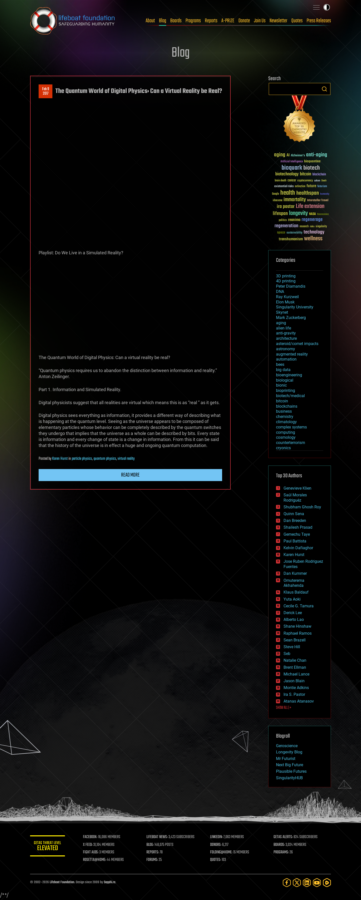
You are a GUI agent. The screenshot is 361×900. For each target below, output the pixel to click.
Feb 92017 (45, 91)
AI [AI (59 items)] (288, 155)
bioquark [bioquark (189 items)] (292, 168)
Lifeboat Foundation (62, 882)
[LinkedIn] (307, 882)
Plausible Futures (291, 771)
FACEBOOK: (90, 837)
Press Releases (319, 21)
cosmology (286, 437)
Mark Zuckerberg (291, 317)
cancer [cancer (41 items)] (292, 181)
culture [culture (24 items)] (317, 180)
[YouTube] (317, 882)
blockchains (286, 406)
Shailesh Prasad (298, 527)
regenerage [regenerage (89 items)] (312, 219)
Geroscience (287, 745)
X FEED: (88, 845)
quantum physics (105, 459)
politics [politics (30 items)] (283, 220)
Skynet (282, 312)
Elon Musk (285, 302)
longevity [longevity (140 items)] (298, 213)
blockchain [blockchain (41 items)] (319, 175)
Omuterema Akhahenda (294, 583)
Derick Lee (293, 612)
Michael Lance (296, 674)
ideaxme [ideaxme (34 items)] (277, 200)
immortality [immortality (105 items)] (295, 200)
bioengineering (289, 375)
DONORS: (216, 845)
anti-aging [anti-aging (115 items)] (316, 155)
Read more (130, 475)
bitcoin (282, 401)
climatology (286, 421)
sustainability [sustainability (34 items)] (294, 233)
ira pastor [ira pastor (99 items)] (286, 206)
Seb (287, 653)
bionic (281, 385)
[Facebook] (287, 882)
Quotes (297, 21)
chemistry (284, 416)
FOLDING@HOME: (221, 852)
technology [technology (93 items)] (314, 232)
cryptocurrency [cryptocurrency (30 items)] (305, 180)
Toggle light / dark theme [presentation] (326, 7)
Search (324, 89)
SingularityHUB (289, 777)
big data (283, 369)
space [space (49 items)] (281, 232)
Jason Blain (294, 681)
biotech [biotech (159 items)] (311, 168)
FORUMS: (152, 860)
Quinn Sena (294, 513)
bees (280, 364)
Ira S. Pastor (294, 694)
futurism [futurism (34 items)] (322, 186)
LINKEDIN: (216, 837)
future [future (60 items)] (311, 186)
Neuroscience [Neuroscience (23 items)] (323, 214)
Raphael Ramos (298, 633)
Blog (162, 21)
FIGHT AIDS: (91, 852)
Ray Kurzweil (287, 296)
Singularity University (294, 307)
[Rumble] (327, 882)
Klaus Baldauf (296, 592)
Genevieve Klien (297, 488)
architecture (286, 338)
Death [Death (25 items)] (323, 180)
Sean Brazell (295, 640)
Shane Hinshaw (297, 626)
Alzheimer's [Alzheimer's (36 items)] (298, 156)
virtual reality (126, 459)
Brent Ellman (295, 667)
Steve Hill (292, 646)
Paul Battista (295, 541)
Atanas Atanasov (299, 701)
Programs (193, 21)
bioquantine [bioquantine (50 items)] (312, 161)
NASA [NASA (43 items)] (312, 214)
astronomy (285, 349)
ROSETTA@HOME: (94, 860)
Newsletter (278, 21)
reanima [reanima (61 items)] (294, 219)
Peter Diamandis (290, 286)
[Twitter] (297, 882)
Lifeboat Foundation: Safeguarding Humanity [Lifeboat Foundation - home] (72, 21)
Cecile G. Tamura (299, 606)
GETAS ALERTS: (283, 837)
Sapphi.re (109, 882)
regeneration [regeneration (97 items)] (286, 226)
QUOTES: (215, 860)
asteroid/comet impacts (297, 343)
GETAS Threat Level (47, 847)
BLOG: (150, 845)
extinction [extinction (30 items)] (300, 186)
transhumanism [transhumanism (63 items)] (291, 239)
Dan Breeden (295, 520)
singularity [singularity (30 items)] (321, 226)
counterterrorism (290, 442)
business (284, 411)
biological (284, 380)
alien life (283, 328)
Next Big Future (289, 764)
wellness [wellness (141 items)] (313, 239)
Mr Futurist (285, 758)
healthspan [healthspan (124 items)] (307, 193)
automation (286, 359)
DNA (280, 291)
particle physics (82, 459)
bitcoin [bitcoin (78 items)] (305, 174)
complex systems (291, 427)
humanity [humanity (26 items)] (324, 194)
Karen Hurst (60, 459)
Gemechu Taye (297, 534)
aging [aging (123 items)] (279, 155)
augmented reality (292, 354)
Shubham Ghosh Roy (302, 507)
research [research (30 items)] (304, 226)
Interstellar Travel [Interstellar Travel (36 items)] (317, 200)
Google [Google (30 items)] (275, 194)
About (150, 21)
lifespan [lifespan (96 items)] (280, 213)
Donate (244, 21)
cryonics (283, 447)
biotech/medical (290, 395)
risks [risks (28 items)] (312, 226)
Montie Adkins (296, 687)
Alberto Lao (294, 619)
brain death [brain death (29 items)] (280, 180)
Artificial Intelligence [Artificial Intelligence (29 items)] (292, 161)
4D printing (286, 281)
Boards (176, 21)
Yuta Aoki (292, 599)
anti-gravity (286, 333)
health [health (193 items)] (287, 193)
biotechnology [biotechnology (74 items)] (287, 174)
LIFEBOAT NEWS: (157, 837)
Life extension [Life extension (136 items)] (310, 206)
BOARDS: (279, 845)
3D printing (286, 276)
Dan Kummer (295, 573)
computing (285, 432)
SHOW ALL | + (283, 708)
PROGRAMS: (281, 852)
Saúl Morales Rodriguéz (295, 498)
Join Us (259, 21)
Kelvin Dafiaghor (298, 547)
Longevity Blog (289, 752)
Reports (211, 21)
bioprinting (285, 390)
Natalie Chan (295, 660)
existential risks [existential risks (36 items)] (284, 186)
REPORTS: (153, 852)
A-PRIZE (227, 21)
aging (281, 322)
